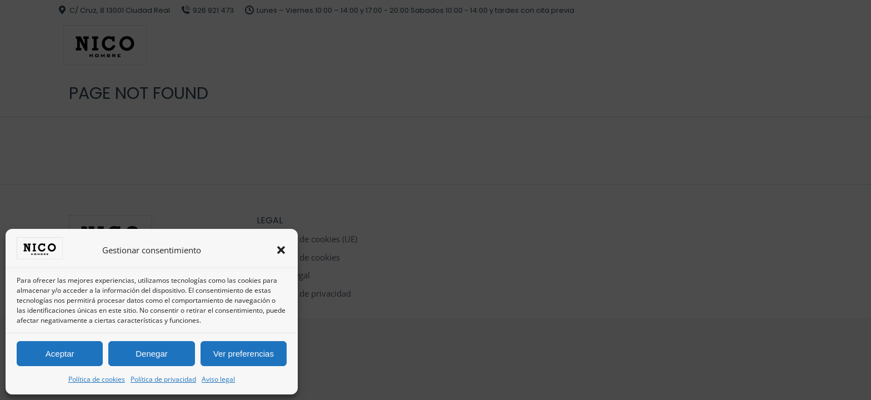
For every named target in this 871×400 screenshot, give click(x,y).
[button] (281, 250)
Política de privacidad (163, 379)
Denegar (152, 353)
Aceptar (60, 353)
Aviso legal (218, 379)
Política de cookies (96, 379)
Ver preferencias (243, 353)
